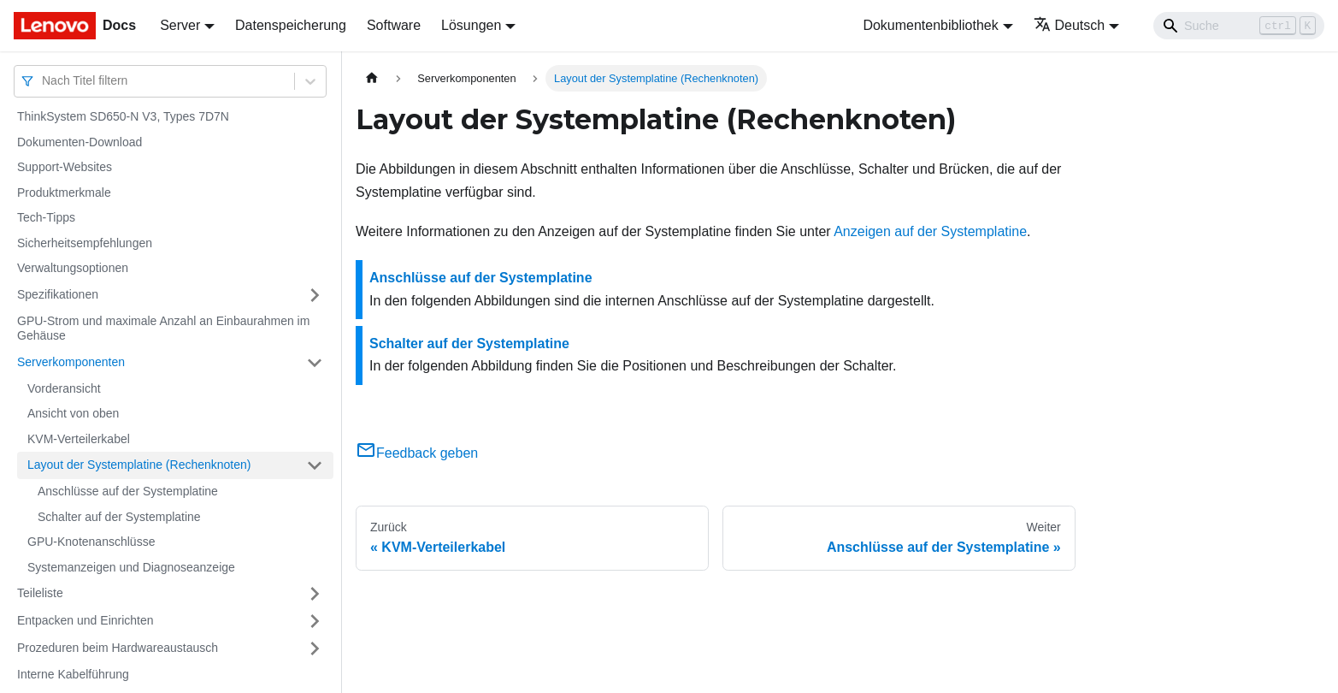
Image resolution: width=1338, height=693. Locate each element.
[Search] (1238, 25)
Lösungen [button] (471, 25)
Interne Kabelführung (73, 674)
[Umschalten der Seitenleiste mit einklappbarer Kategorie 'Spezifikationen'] (314, 295)
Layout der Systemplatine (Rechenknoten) (139, 464)
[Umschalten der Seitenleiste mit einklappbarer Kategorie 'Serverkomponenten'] (314, 362)
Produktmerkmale (64, 192)
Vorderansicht (64, 388)
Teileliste (40, 593)
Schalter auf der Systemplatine (119, 517)
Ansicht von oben (73, 413)
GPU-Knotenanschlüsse (91, 541)
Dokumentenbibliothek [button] (930, 25)
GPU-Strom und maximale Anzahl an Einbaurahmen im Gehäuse (163, 328)
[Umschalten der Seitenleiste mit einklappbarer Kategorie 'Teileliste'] (314, 593)
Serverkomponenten (71, 362)
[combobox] (43, 81)
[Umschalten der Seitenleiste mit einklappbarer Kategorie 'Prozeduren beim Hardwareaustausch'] (314, 648)
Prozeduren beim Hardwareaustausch (117, 647)
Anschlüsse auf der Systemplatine (128, 491)
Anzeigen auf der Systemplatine (930, 231)
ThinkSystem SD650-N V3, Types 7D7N (123, 116)
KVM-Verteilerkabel (78, 439)
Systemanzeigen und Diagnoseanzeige (131, 567)
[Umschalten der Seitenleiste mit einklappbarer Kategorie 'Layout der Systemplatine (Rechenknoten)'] (314, 465)
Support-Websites (64, 167)
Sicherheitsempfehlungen (84, 243)
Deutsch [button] (1069, 25)
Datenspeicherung (290, 25)
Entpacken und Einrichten (85, 620)
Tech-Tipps (46, 217)
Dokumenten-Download (79, 142)
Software (394, 25)
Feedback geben (417, 453)
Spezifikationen (57, 294)
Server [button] (180, 25)
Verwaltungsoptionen (72, 268)
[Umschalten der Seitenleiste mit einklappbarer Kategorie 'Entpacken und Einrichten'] (314, 621)
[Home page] (372, 78)
